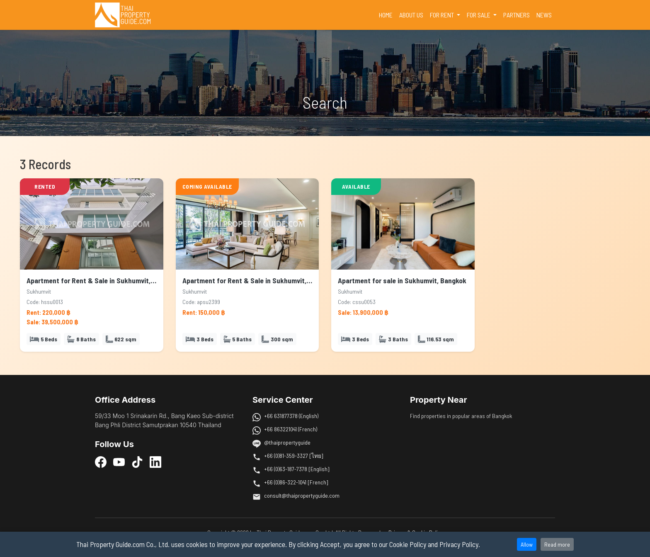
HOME (387, 14)
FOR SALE (479, 15)
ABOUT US (411, 15)
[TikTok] (137, 462)
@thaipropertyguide (287, 442)
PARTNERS (516, 15)
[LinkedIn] (155, 462)
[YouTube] (119, 462)
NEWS (544, 15)
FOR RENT (442, 15)
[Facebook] (101, 462)
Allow (527, 544)
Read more (557, 544)
